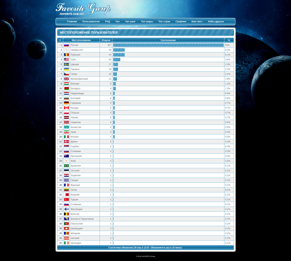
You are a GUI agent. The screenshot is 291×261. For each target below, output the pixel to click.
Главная (72, 21)
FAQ (107, 21)
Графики (181, 21)
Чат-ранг (130, 21)
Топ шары (147, 21)
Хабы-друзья (216, 21)
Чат (117, 21)
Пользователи (91, 21)
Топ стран (164, 21)
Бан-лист (197, 21)
